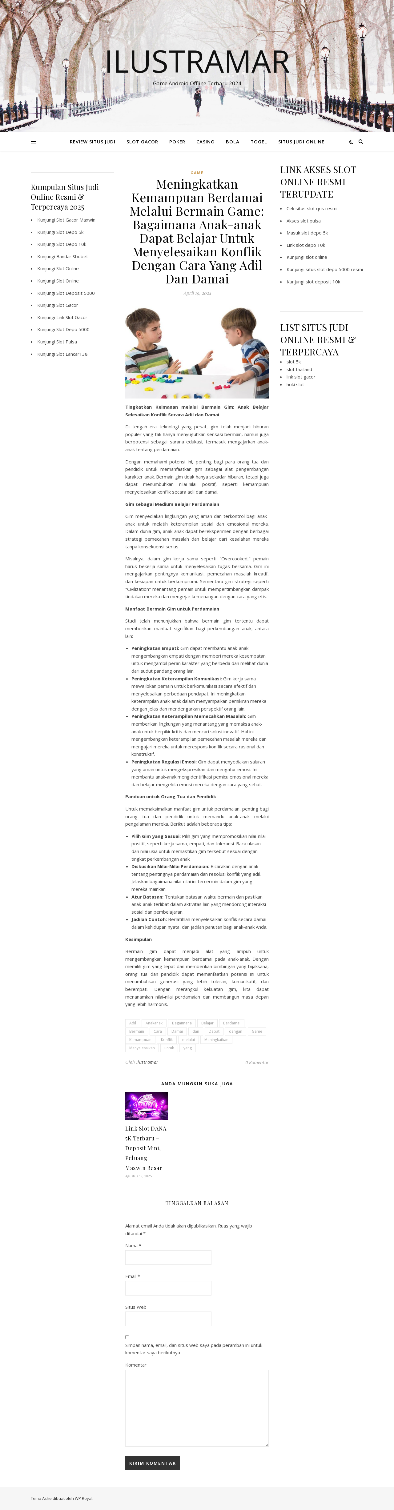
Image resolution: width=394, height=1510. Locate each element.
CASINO (205, 141)
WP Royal (83, 1498)
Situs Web (136, 1307)
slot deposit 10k (323, 281)
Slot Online (67, 268)
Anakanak (154, 1023)
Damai (177, 1031)
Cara (158, 1031)
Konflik (167, 1039)
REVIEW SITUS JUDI (92, 141)
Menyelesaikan (142, 1048)
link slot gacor (301, 377)
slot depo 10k (310, 245)
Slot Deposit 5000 (75, 293)
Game (257, 1031)
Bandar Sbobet (72, 256)
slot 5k (294, 361)
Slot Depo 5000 (73, 329)
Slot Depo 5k (69, 232)
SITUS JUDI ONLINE (301, 141)
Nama (133, 1245)
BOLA (232, 141)
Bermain (136, 1031)
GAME (197, 172)
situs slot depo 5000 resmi (334, 269)
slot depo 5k (314, 233)
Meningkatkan (216, 1039)
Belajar (207, 1023)
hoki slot (295, 384)
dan (195, 1031)
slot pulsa (310, 221)
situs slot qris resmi (316, 208)
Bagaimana (182, 1023)
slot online (316, 257)
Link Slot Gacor (71, 317)
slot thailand (299, 369)
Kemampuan (140, 1039)
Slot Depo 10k (71, 244)
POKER (177, 141)
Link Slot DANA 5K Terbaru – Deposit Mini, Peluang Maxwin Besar (145, 1148)
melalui (188, 1039)
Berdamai (231, 1023)
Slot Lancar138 (72, 354)
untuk (169, 1048)
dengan (235, 1031)
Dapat (214, 1031)
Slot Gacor (67, 305)
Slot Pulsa (66, 341)
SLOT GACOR (142, 141)
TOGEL (259, 141)
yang (187, 1048)
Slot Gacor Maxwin (75, 220)
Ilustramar (197, 60)
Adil (132, 1023)
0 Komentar (257, 1062)
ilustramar (147, 1062)
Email (132, 1276)
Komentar (136, 1365)
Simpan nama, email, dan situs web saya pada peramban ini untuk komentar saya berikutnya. (193, 1349)
